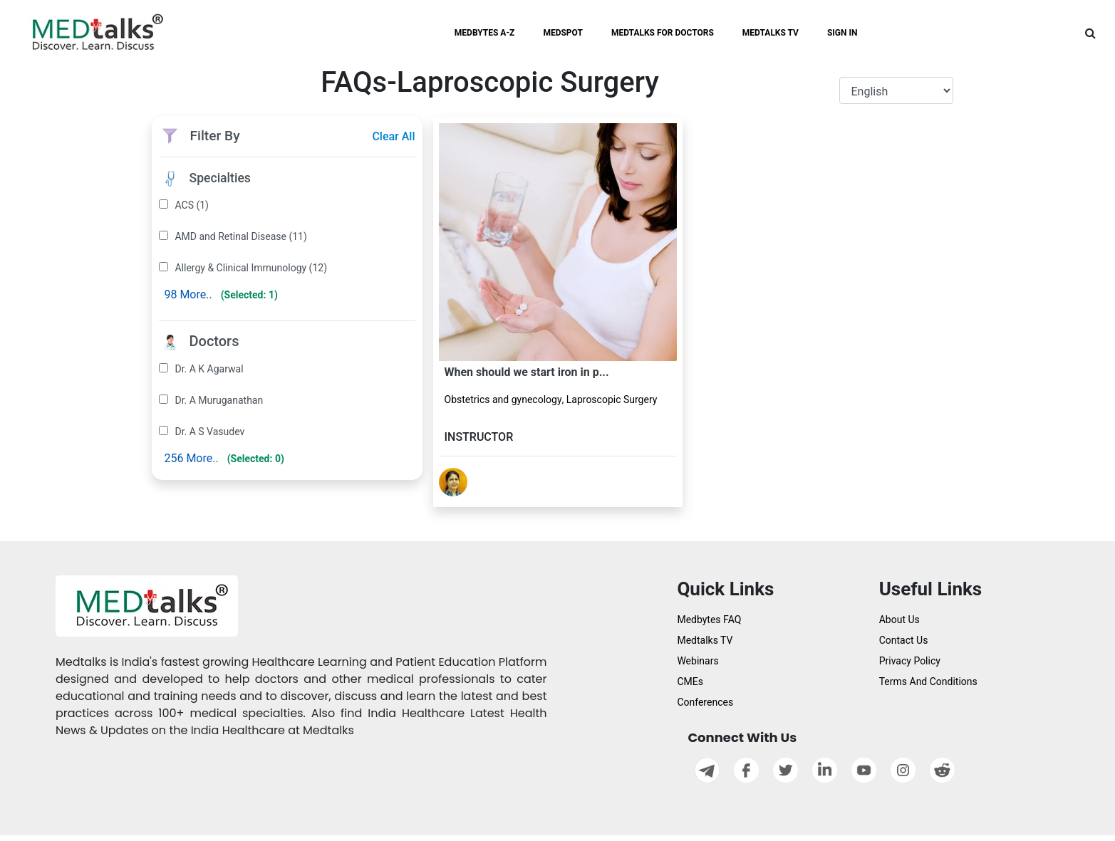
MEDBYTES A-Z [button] (485, 33)
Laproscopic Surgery (612, 399)
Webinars (697, 661)
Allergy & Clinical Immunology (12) (251, 267)
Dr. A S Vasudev (209, 431)
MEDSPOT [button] (563, 33)
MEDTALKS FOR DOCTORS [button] (662, 33)
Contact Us (903, 640)
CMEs (690, 681)
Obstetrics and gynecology (503, 399)
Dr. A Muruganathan (219, 400)
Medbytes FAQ (709, 619)
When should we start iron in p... (527, 372)
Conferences (705, 702)
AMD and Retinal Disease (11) (240, 236)
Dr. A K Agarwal (209, 369)
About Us (899, 619)
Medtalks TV (704, 640)
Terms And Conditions (928, 681)
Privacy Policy (909, 661)
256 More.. (191, 458)
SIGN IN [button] (842, 33)
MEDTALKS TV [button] (770, 33)
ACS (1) (192, 205)
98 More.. (188, 294)
